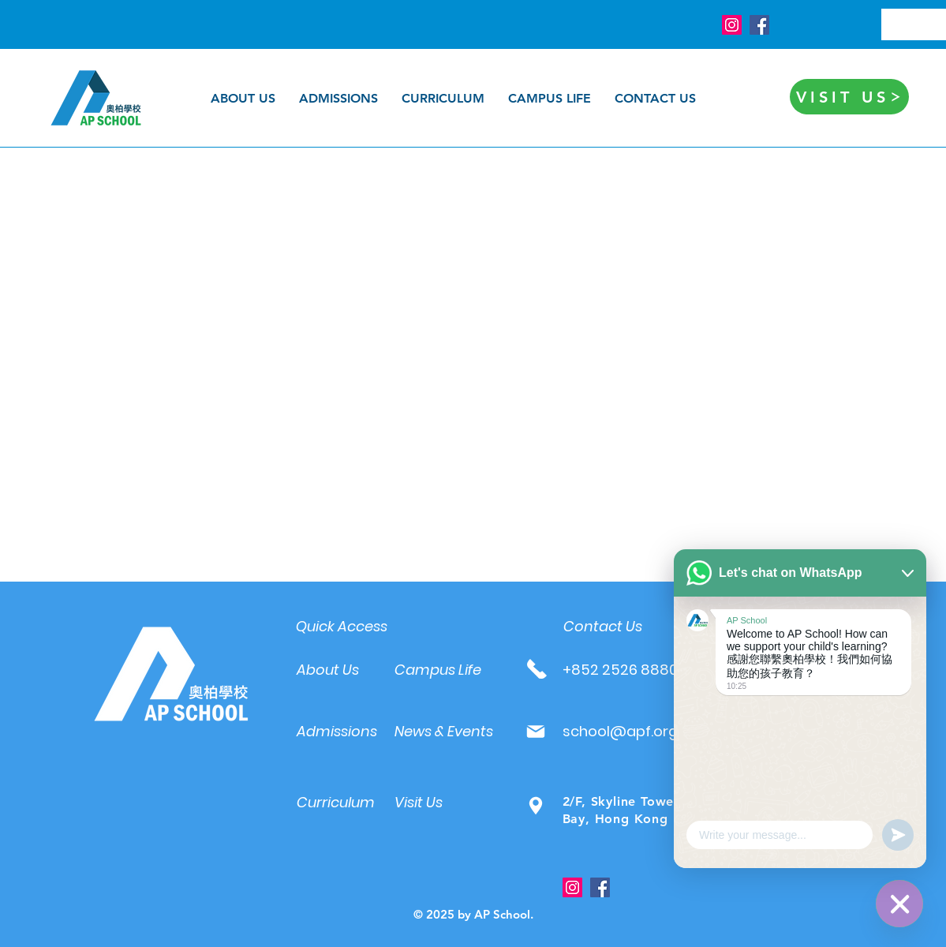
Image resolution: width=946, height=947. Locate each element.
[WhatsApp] (899, 903)
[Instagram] (732, 25)
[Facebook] (759, 25)
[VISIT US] (849, 96)
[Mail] (536, 731)
